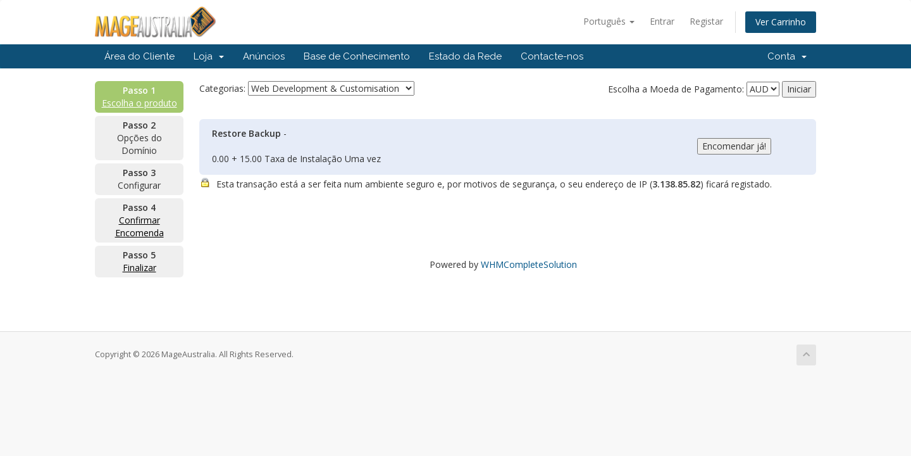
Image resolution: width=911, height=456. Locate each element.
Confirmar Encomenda (139, 226)
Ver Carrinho (780, 22)
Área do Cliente (139, 56)
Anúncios (264, 56)
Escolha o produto (139, 103)
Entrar (662, 21)
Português (609, 21)
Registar (706, 21)
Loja (209, 56)
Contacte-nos (552, 56)
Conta (787, 56)
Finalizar (139, 268)
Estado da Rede (465, 56)
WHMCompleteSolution (529, 264)
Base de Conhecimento (357, 56)
